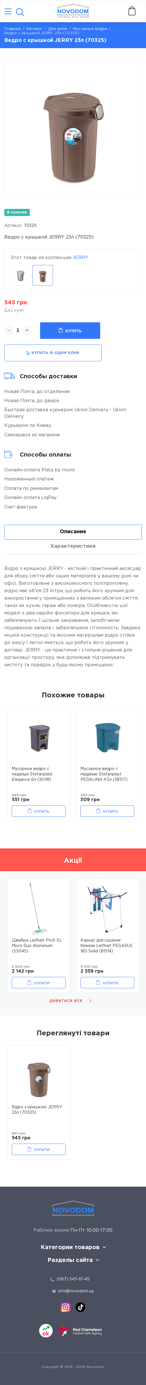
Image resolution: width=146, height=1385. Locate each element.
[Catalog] (8, 12)
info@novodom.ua (73, 1291)
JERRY (80, 258)
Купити (42, 983)
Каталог (34, 28)
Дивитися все (66, 1001)
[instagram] (65, 1307)
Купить (70, 330)
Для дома (57, 28)
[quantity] (17, 330)
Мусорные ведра (90, 28)
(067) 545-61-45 (73, 1279)
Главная (12, 28)
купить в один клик (53, 353)
